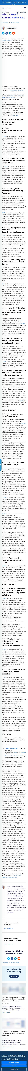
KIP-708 (24, 423)
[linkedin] (10, 33)
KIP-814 (23, 401)
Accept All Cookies (14, 1062)
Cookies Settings (13, 1069)
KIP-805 (4, 497)
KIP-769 (4, 598)
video (15, 752)
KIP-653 (15, 116)
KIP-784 (4, 235)
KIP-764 (4, 213)
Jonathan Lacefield (8, 1047)
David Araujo (6, 1012)
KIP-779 (4, 677)
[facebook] (6, 33)
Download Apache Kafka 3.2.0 (13, 756)
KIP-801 (4, 136)
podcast (23, 752)
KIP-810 (23, 324)
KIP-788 (4, 284)
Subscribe (14, 976)
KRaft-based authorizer (17, 90)
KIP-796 (4, 468)
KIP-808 (4, 649)
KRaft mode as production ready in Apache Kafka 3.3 (13, 97)
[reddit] (13, 33)
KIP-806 (4, 514)
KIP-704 (7, 166)
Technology (5, 22)
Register (13, 4)
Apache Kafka (15, 22)
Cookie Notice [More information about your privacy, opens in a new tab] (14, 1059)
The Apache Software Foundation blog (11, 876)
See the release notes (11, 748)
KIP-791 (4, 566)
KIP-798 (20, 320)
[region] (14, 1061)
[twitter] (3, 33)
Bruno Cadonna (11, 27)
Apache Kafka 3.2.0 (7, 40)
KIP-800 (4, 361)
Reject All (14, 1066)
